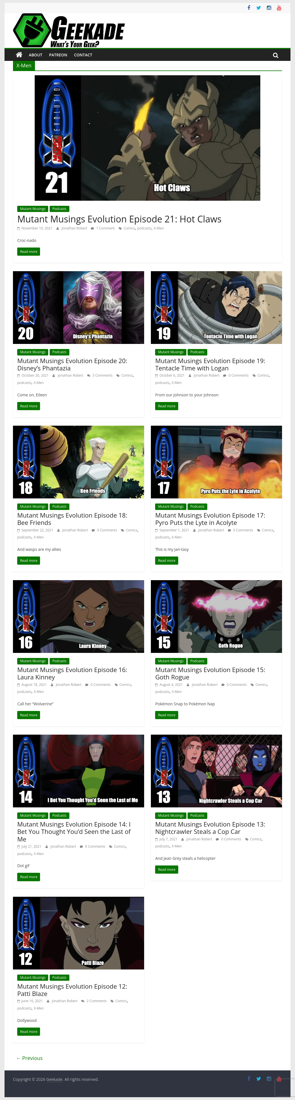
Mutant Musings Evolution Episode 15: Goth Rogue (210, 673)
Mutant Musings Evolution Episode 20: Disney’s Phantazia (72, 364)
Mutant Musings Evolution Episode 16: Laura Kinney (72, 673)
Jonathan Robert (74, 228)
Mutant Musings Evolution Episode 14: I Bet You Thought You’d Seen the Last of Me (74, 831)
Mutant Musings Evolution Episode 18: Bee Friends (72, 519)
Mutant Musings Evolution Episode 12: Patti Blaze (72, 990)
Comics (129, 228)
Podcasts (59, 208)
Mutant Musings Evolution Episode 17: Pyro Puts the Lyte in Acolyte (210, 519)
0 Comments (235, 375)
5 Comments (100, 375)
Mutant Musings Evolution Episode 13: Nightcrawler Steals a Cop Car (210, 828)
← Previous (29, 1058)
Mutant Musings (32, 208)
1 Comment (103, 228)
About (35, 55)
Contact (83, 55)
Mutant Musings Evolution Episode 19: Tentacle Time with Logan (210, 364)
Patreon (58, 55)
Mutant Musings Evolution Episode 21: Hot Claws (119, 219)
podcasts (144, 228)
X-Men (159, 228)
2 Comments (94, 1001)
